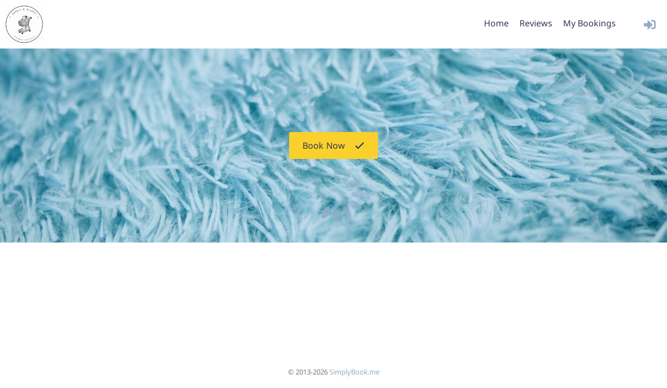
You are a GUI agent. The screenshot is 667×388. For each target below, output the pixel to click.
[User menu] (649, 24)
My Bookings (589, 23)
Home (496, 23)
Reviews (535, 23)
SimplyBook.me (354, 372)
